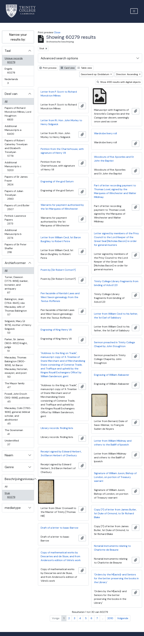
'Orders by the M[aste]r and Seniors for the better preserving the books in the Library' (116, 578)
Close (57, 32)
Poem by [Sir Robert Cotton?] (58, 270)
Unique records (13, 60)
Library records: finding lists (57, 428)
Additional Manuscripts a (12, 130)
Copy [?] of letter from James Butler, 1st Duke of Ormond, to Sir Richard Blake (115, 513)
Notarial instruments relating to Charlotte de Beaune (112, 547)
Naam (9, 455)
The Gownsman (13, 432)
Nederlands (11, 81)
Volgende (122, 618)
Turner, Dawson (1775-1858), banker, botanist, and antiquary (16, 285)
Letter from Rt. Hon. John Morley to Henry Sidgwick (61, 122)
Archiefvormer (15, 263)
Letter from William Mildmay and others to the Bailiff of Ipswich (112, 442)
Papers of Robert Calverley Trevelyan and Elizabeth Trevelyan (15, 148)
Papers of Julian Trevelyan (13, 195)
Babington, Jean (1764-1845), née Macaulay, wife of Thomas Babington (15, 307)
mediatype (13, 508)
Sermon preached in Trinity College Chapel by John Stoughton (114, 344)
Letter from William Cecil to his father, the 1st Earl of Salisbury (116, 315)
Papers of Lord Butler (17, 207)
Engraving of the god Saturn (57, 181)
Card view (68, 67)
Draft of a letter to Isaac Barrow (59, 527)
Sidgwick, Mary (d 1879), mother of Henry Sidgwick (17, 327)
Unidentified (11, 442)
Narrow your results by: (18, 36)
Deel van (11, 94)
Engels (13, 71)
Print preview (48, 67)
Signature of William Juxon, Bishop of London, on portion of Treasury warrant (115, 477)
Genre (9, 467)
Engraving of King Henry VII (56, 329)
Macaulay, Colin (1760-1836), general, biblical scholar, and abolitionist (17, 416)
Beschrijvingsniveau (19, 479)
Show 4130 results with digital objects (119, 82)
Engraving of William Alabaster (111, 375)
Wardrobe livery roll (105, 133)
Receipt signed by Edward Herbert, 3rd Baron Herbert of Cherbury (61, 453)
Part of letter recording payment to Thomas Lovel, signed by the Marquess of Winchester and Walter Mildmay (115, 191)
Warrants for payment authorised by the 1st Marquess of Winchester (62, 206)
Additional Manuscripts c (12, 166)
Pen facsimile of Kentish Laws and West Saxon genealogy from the (60, 297)
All (6, 101)
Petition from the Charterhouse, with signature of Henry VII (62, 150)
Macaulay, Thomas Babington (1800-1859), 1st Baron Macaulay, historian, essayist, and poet (16, 367)
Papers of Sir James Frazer (16, 180)
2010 (110, 618)
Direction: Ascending (127, 74)
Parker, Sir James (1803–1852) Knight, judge (16, 345)
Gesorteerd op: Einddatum (95, 74)
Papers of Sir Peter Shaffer (15, 248)
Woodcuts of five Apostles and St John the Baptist (114, 158)
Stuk (13, 495)
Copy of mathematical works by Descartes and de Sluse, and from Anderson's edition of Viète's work (61, 556)
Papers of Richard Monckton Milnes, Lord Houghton (17, 114)
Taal (8, 51)
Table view (84, 67)
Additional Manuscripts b (13, 234)
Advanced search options (59, 58)
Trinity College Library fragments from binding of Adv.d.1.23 (116, 283)
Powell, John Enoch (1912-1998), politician (17, 398)
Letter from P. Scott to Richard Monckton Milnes (59, 93)
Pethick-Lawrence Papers (15, 220)
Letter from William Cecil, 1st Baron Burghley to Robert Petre (61, 239)
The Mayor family (14, 385)
